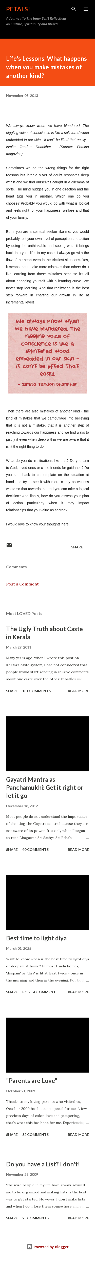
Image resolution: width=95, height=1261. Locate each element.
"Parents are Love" (32, 1080)
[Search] (74, 9)
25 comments (35, 1218)
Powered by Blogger (48, 1246)
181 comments (36, 691)
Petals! (18, 9)
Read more (78, 691)
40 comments (35, 849)
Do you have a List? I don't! (43, 1164)
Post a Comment (22, 583)
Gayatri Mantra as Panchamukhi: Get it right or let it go (44, 787)
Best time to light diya (36, 938)
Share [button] (77, 547)
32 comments (35, 1134)
